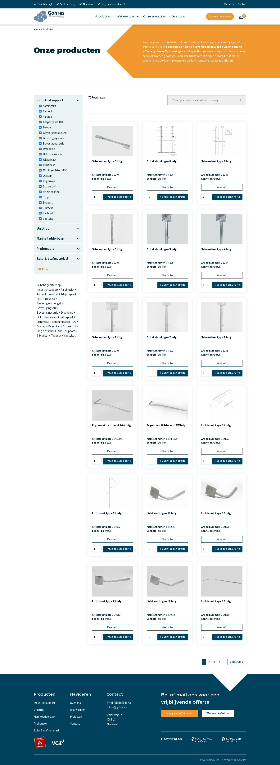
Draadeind (49, 149)
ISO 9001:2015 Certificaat (234, 740)
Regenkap (49, 181)
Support (48, 202)
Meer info (112, 187)
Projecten (76, 716)
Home (37, 29)
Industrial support (44, 703)
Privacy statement (209, 760)
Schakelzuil (49, 186)
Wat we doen (126, 16)
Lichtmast (49, 165)
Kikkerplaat (49, 159)
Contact (242, 4)
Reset (41, 268)
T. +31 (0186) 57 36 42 (118, 702)
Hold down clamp (53, 154)
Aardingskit (49, 106)
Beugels (48, 127)
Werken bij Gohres (217, 713)
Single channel (51, 192)
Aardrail (47, 116)
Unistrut (39, 710)
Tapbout (48, 213)
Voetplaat (49, 218)
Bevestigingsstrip (53, 143)
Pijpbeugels (41, 723)
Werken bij (229, 4)
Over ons (178, 16)
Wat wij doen (77, 710)
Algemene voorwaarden (234, 760)
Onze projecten (154, 16)
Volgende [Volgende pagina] (235, 662)
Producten (103, 16)
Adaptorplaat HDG (54, 122)
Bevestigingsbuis (53, 138)
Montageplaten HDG (55, 170)
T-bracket (49, 208)
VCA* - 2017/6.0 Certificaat (203, 740)
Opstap (47, 175)
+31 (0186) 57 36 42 (221, 16)
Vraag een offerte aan (179, 713)
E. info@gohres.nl (117, 707)
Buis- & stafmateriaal (46, 730)
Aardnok (48, 111)
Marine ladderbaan (45, 716)
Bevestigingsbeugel (55, 133)
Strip (46, 197)
